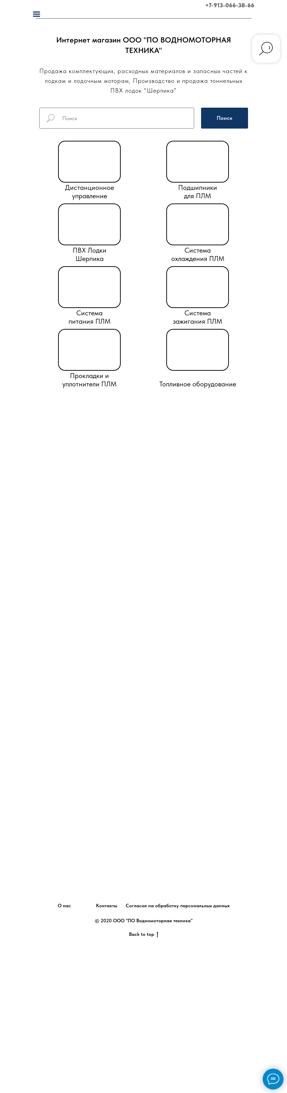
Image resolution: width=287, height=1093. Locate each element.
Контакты (106, 905)
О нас (64, 905)
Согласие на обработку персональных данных (178, 905)
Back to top (143, 934)
